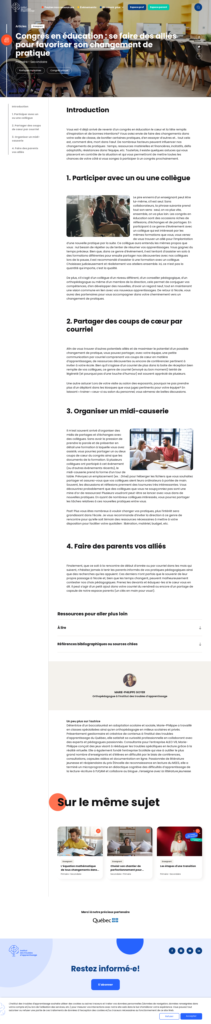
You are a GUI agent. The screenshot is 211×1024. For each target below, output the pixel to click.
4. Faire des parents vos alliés (25, 150)
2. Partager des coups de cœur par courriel (26, 127)
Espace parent (158, 7)
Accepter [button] (191, 1016)
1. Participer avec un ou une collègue (25, 116)
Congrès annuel (59, 70)
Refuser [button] (169, 1016)
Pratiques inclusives (30, 70)
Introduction (20, 106)
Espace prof (137, 7)
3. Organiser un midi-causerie (26, 138)
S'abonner (105, 985)
